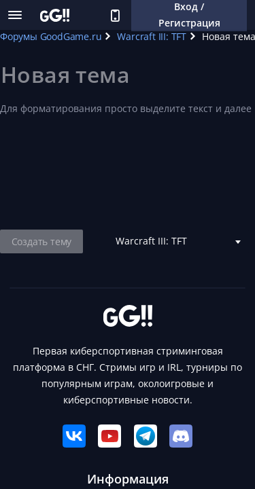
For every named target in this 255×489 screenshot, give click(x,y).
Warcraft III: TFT (151, 36)
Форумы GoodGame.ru (50, 36)
